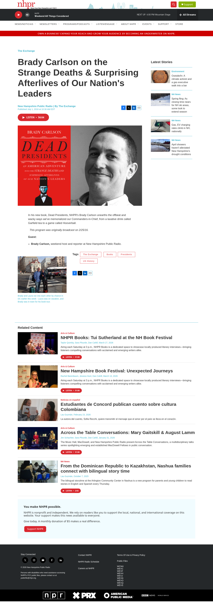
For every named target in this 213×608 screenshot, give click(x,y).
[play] (18, 21)
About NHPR (128, 31)
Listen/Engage (105, 31)
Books (110, 261)
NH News (176, 101)
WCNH (120, 573)
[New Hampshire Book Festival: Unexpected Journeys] (38, 383)
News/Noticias (24, 31)
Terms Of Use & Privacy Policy (131, 562)
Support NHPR (35, 535)
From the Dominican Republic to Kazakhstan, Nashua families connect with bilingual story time (126, 475)
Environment (178, 78)
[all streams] (187, 21)
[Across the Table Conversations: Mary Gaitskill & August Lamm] (38, 445)
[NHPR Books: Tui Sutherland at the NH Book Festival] (38, 350)
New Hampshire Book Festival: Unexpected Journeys (117, 377)
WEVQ (120, 589)
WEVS (120, 592)
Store (179, 31)
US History (89, 268)
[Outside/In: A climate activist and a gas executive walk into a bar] (160, 83)
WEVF (120, 578)
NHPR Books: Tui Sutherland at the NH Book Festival (116, 344)
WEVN (120, 585)
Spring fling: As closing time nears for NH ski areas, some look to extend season (181, 112)
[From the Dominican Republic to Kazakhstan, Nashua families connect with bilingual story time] (38, 478)
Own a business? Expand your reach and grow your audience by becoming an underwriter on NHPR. (106, 40)
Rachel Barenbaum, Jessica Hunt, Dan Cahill (81, 383)
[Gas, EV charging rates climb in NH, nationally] (160, 132)
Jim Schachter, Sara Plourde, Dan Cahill (79, 444)
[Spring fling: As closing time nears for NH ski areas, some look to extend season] (160, 106)
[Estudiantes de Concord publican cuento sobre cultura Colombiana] (38, 416)
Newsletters (48, 31)
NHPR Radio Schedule (88, 568)
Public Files (122, 568)
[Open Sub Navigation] (35, 31)
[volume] (27, 21)
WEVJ (120, 582)
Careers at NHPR (86, 575)
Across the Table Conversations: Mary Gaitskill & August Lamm (128, 439)
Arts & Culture (68, 340)
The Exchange (26, 57)
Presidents (126, 261)
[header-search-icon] (175, 8)
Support (190, 7)
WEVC (120, 575)
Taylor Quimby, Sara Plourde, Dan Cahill (79, 349)
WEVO (120, 587)
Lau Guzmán (66, 421)
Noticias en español (70, 406)
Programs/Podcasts (76, 31)
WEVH (120, 580)
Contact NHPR (85, 562)
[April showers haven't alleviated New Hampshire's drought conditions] (160, 152)
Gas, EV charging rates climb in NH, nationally (181, 134)
